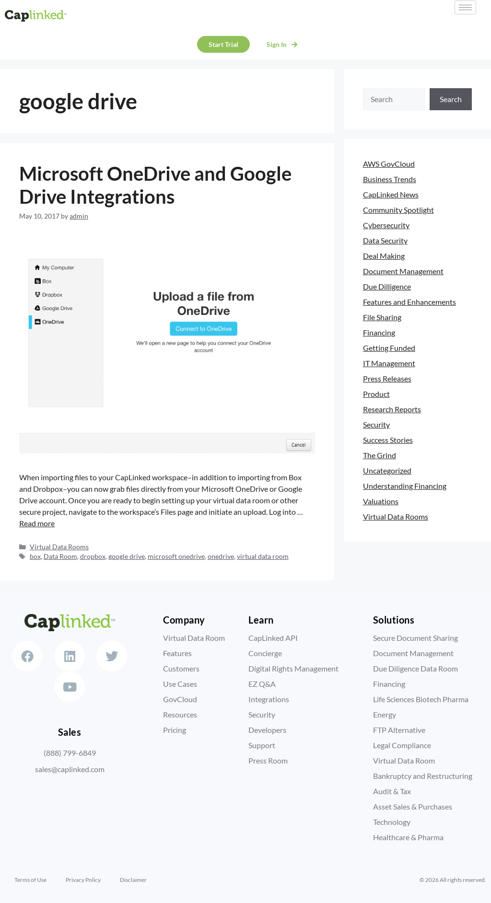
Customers (181, 668)
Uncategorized (387, 470)
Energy (384, 714)
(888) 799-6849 (70, 760)
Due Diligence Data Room (415, 668)
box (35, 556)
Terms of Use (30, 879)
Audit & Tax (392, 791)
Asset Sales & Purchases (412, 806)
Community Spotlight (398, 209)
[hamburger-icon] (465, 7)
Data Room (60, 556)
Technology (391, 821)
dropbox (92, 556)
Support (261, 745)
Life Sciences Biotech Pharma (420, 699)
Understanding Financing (404, 485)
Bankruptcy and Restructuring (422, 775)
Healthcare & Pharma (408, 837)
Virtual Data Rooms (59, 547)
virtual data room (263, 556)
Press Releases (387, 378)
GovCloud (180, 699)
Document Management (403, 271)
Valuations (380, 501)
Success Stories (388, 439)
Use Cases (180, 683)
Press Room (268, 760)
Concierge (265, 653)
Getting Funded (389, 347)
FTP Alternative (399, 729)
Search (451, 99)
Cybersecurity (386, 225)
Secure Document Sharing (415, 637)
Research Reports (392, 409)
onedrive (221, 556)
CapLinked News (391, 194)
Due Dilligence (387, 286)
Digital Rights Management (293, 668)
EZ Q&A (262, 683)
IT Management (389, 363)
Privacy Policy (83, 879)
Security (376, 424)
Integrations (268, 699)
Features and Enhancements (409, 301)
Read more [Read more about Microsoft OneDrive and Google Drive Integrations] (37, 523)
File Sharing (382, 317)
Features (177, 653)
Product (376, 393)
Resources (180, 714)
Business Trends (389, 179)
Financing (379, 332)
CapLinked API (273, 637)
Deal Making (384, 255)
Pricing (174, 729)
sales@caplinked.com (70, 777)
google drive (126, 556)
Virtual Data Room (194, 637)
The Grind (379, 455)
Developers (267, 729)
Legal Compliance (402, 745)
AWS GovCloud (389, 163)
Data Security (385, 240)
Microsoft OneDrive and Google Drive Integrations (155, 185)
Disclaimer (133, 879)
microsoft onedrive (176, 556)
